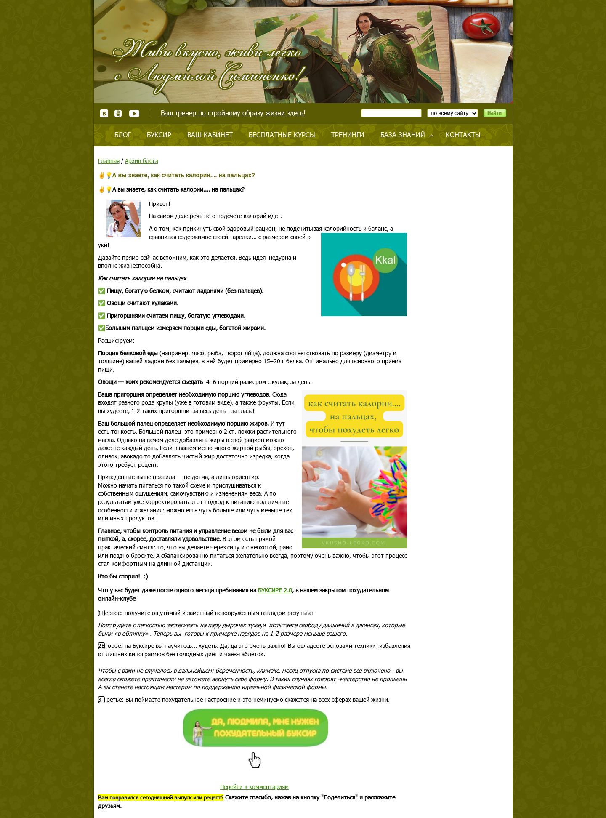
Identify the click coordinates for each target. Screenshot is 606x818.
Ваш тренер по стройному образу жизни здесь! (233, 112)
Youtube (134, 113)
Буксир (159, 134)
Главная (109, 161)
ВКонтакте (104, 113)
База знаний (402, 134)
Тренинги (347, 134)
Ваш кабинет (210, 134)
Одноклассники (118, 113)
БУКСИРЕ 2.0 (275, 590)
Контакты (463, 134)
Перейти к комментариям (254, 787)
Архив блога (141, 161)
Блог (122, 134)
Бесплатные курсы (282, 134)
